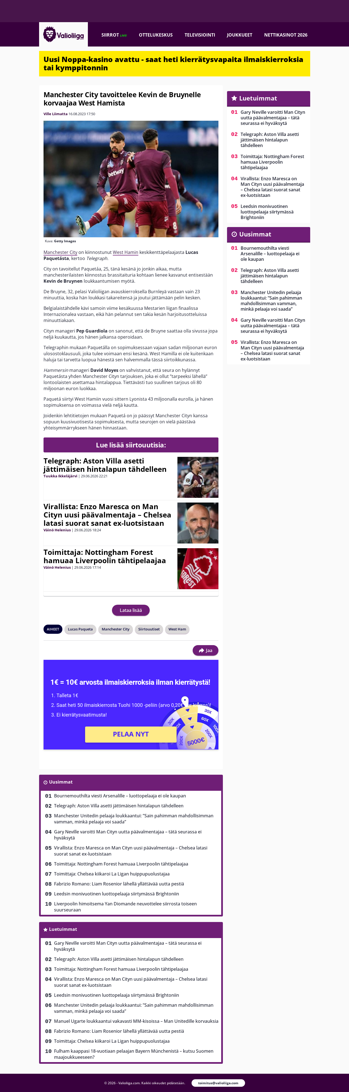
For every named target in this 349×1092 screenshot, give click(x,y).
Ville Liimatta (56, 113)
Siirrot (114, 35)
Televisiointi (200, 35)
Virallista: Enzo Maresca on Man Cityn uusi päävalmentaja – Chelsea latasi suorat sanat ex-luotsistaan (107, 514)
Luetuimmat (63, 929)
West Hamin (125, 252)
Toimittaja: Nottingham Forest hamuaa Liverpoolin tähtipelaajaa (105, 556)
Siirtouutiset (149, 629)
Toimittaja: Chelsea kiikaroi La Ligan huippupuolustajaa (112, 874)
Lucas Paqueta (80, 629)
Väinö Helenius (57, 529)
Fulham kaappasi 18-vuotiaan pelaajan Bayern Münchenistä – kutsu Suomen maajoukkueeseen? (133, 1054)
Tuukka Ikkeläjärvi (60, 475)
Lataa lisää (131, 610)
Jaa (205, 650)
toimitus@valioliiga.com (218, 1083)
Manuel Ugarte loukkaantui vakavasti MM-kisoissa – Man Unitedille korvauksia (136, 1021)
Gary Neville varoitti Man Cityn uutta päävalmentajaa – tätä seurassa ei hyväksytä (128, 835)
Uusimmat (61, 782)
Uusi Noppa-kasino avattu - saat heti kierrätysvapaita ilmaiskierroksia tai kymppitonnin (173, 63)
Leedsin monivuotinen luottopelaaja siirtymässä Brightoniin (116, 894)
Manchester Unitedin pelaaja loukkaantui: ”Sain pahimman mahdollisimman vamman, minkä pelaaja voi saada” (133, 819)
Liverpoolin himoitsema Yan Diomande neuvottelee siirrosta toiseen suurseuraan (125, 907)
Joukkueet (239, 35)
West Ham (177, 629)
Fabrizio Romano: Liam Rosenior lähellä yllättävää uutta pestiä (119, 884)
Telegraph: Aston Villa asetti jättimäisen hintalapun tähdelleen (105, 465)
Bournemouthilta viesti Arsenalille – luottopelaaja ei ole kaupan (120, 796)
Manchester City (60, 252)
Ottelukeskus (156, 35)
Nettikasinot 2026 (285, 35)
